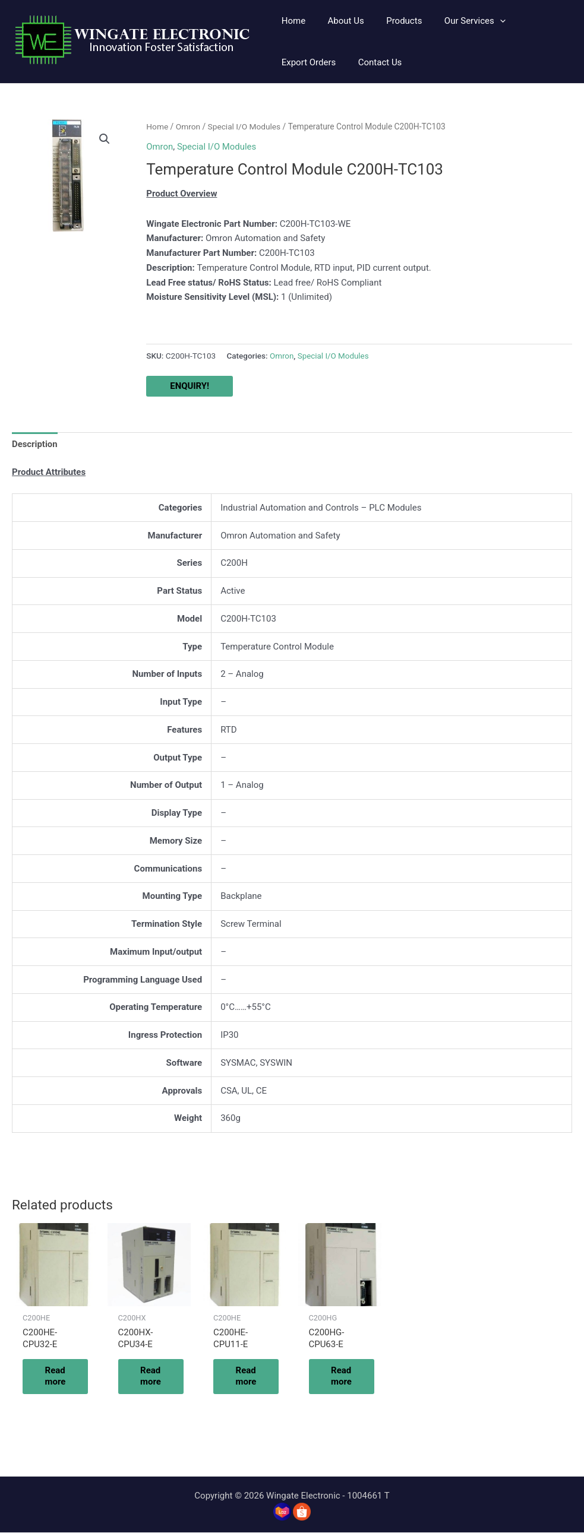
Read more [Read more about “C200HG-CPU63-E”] (343, 1376)
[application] (484, 21)
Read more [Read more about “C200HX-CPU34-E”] (152, 1376)
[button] (459, 21)
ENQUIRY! (189, 386)
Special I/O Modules (245, 126)
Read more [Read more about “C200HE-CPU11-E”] (247, 1376)
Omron (188, 126)
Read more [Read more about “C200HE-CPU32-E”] (56, 1376)
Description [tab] (35, 443)
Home (157, 126)
